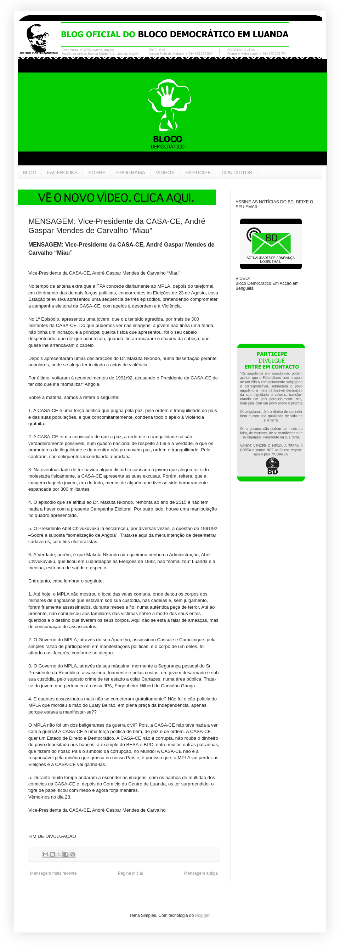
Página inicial (130, 873)
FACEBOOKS (62, 172)
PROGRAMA (130, 172)
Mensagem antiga (201, 873)
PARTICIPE (198, 172)
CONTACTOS (237, 172)
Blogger (202, 915)
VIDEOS (165, 172)
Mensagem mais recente (53, 873)
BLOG (29, 172)
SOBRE (97, 172)
